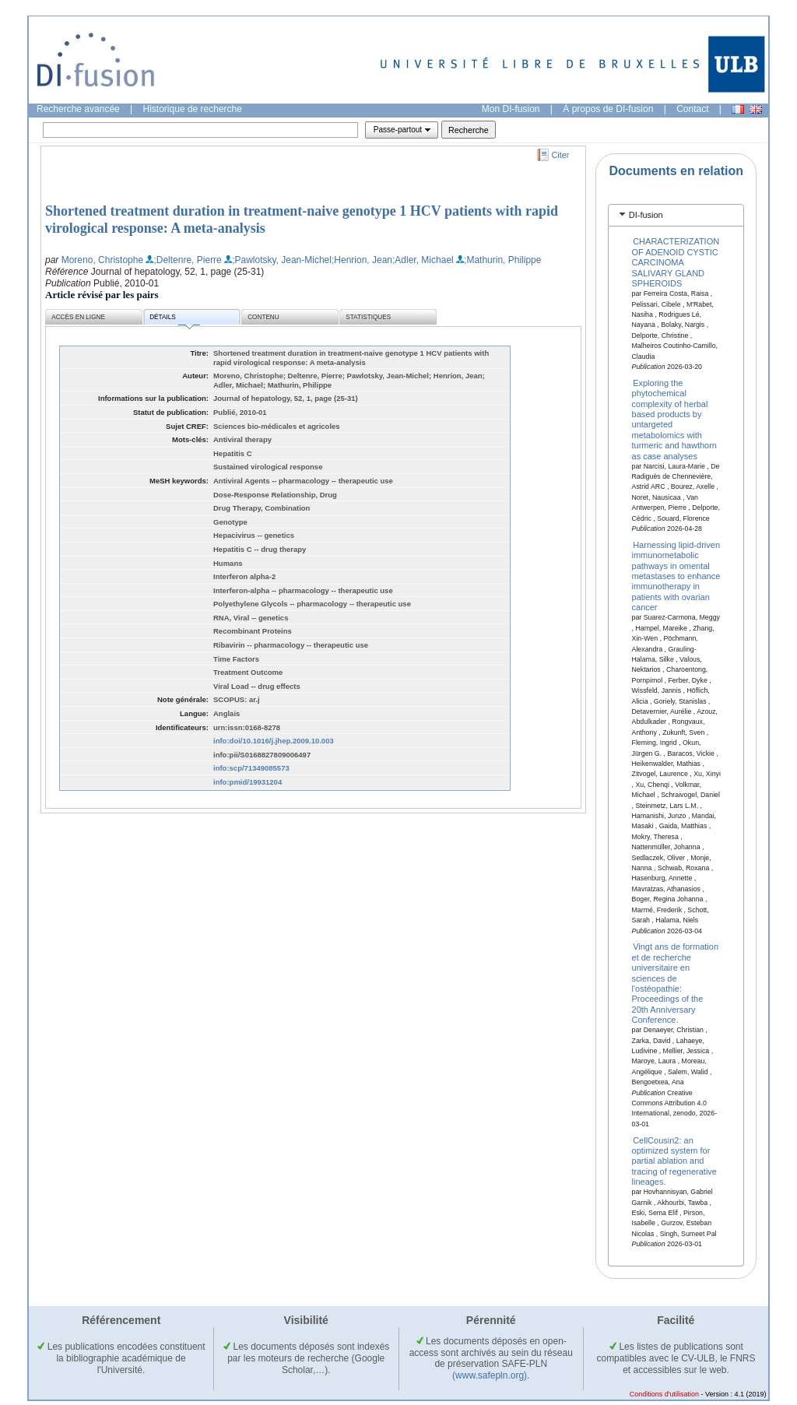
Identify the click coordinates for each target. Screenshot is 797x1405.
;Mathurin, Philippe (502, 260)
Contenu (263, 317)
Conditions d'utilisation (664, 1394)
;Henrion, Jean (362, 260)
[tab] (676, 215)
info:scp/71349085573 (251, 768)
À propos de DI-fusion (608, 109)
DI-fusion (646, 215)
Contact (692, 109)
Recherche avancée (78, 109)
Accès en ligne (78, 317)
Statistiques (368, 317)
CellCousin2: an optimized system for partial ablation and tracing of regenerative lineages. (674, 1160)
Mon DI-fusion (511, 109)
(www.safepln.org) (489, 1375)
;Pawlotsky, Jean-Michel (282, 260)
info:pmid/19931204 (247, 782)
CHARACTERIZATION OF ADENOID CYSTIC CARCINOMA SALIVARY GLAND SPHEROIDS (676, 262)
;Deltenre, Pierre (187, 260)
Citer (561, 155)
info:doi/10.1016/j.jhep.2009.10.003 (273, 740)
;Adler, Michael (423, 260)
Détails (174, 319)
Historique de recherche (192, 109)
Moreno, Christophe (102, 260)
